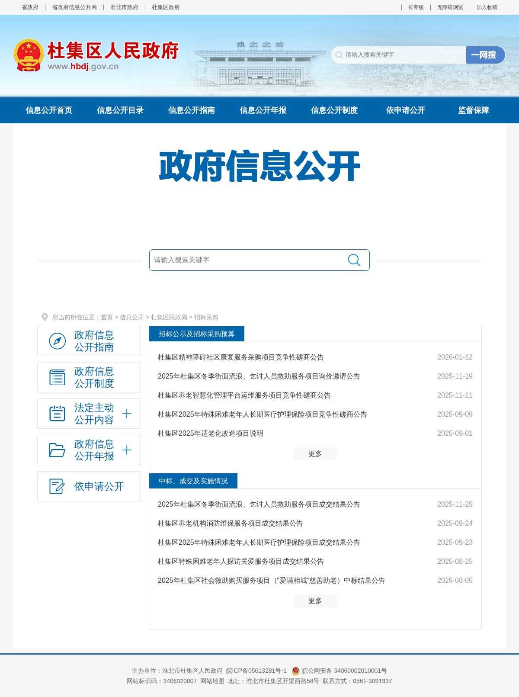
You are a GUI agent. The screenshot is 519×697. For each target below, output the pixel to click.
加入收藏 (487, 7)
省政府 (30, 7)
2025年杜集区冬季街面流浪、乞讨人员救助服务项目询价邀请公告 (259, 376)
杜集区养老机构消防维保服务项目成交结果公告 (230, 523)
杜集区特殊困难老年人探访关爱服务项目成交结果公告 (241, 561)
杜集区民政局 (169, 317)
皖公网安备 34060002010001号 (339, 670)
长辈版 (416, 7)
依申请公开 (405, 110)
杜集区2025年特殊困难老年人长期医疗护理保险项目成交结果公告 (259, 542)
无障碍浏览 (450, 7)
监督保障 (473, 110)
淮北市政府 (124, 7)
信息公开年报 (263, 110)
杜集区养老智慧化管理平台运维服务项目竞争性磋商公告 (244, 395)
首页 (107, 317)
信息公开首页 (49, 110)
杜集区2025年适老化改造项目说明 (210, 433)
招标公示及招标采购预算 (197, 333)
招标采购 (206, 317)
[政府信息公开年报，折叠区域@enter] (89, 450)
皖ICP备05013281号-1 (257, 670)
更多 (315, 453)
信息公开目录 (120, 110)
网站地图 (212, 681)
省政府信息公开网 (74, 7)
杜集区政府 (166, 7)
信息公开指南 (191, 110)
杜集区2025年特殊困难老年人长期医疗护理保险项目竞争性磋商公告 (262, 414)
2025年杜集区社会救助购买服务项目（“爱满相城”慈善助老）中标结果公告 (271, 580)
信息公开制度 (334, 110)
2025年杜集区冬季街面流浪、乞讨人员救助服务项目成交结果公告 (259, 504)
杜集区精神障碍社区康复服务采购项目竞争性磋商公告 (241, 357)
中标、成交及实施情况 (193, 481)
